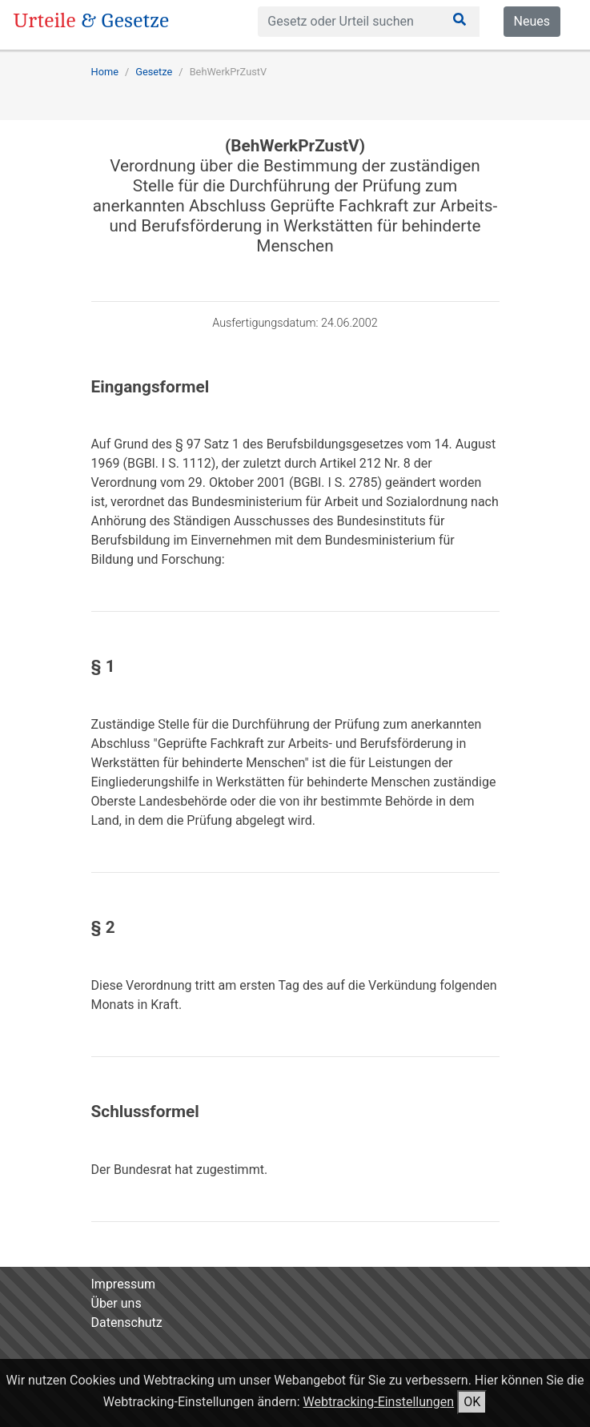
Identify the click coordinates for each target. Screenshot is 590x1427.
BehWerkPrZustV (228, 72)
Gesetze (153, 72)
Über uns (116, 1303)
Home (104, 72)
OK (472, 1401)
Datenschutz (127, 1322)
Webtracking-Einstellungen (379, 1401)
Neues (532, 21)
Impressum (123, 1284)
